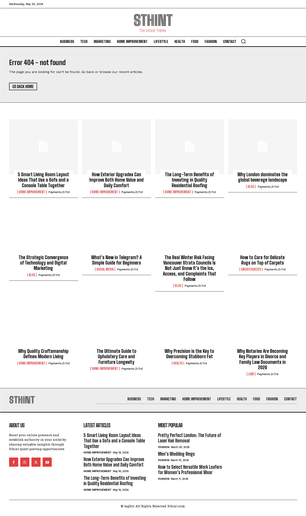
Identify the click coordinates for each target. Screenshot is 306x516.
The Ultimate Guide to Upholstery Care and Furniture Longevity (116, 358)
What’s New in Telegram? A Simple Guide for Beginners (116, 261)
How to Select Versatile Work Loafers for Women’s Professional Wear (190, 473)
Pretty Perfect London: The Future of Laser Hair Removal (189, 441)
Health (177, 365)
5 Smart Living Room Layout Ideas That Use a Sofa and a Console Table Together (43, 182)
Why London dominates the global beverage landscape (263, 179)
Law (251, 376)
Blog (251, 188)
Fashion (163, 451)
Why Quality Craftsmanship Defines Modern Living (43, 355)
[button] (243, 41)
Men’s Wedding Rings (176, 458)
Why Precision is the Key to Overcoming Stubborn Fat (189, 355)
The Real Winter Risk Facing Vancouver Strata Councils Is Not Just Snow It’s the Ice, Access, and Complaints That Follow (189, 270)
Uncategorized (251, 271)
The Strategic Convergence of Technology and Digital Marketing (43, 264)
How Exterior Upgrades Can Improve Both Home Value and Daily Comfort (116, 182)
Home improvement (32, 194)
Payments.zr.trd (59, 194)
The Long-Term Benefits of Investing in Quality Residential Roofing (189, 182)
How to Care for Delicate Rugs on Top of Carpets (262, 261)
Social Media (105, 271)
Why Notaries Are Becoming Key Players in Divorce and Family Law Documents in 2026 (262, 361)
